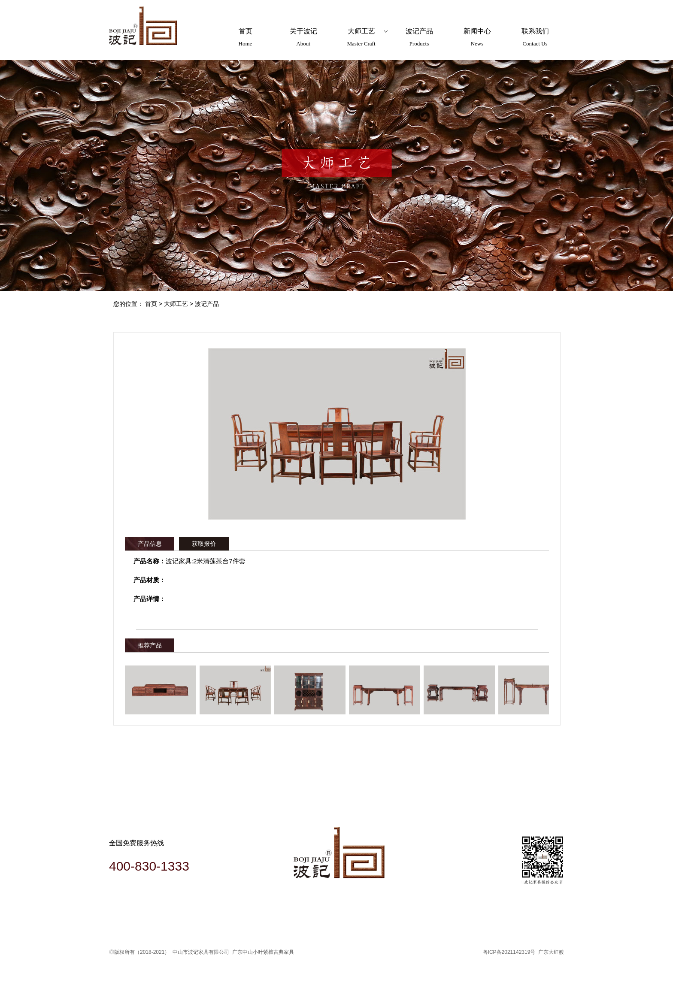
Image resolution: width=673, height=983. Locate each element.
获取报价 (204, 543)
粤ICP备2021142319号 (509, 952)
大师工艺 (176, 303)
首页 (151, 303)
